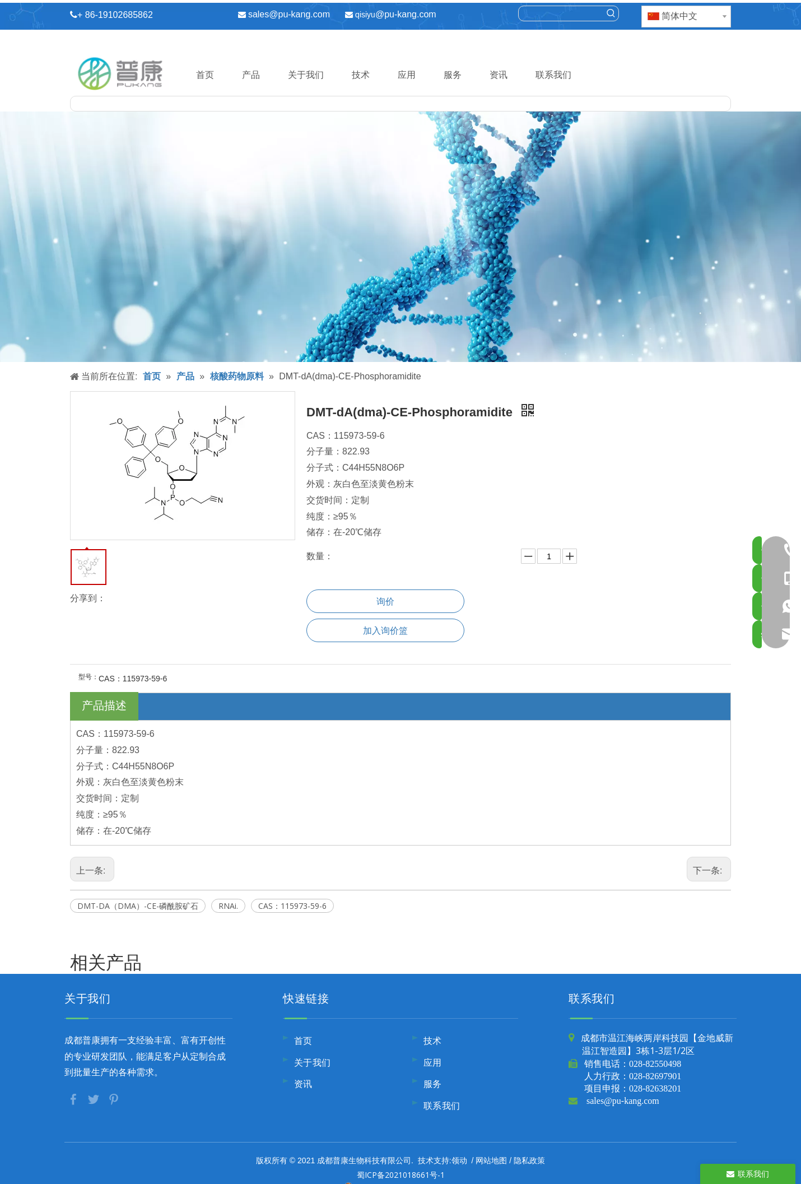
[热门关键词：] (611, 13)
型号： (88, 677)
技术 (361, 74)
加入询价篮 (385, 630)
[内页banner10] (400, 237)
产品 (251, 74)
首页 (205, 74)
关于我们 (306, 74)
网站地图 (491, 1160)
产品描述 (104, 705)
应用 (407, 74)
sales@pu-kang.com (289, 14)
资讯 (498, 74)
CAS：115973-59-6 (292, 905)
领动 (459, 1160)
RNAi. (228, 905)
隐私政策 (529, 1160)
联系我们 (553, 74)
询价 (385, 601)
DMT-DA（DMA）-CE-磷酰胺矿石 (137, 905)
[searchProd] (561, 13)
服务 (453, 74)
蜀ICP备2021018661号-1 (401, 1174)
